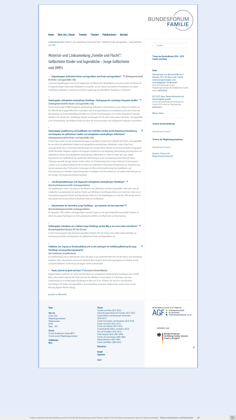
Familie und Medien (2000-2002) (109, 388)
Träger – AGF (53, 372)
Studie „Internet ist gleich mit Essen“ (68, 311)
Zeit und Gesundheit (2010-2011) (109, 377)
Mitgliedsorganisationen (57, 364)
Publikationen (109, 35)
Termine (83, 35)
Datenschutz (101, 392)
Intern (99, 406)
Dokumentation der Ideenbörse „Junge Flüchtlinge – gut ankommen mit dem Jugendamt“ (92, 233)
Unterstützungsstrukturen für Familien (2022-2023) (116, 359)
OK (205, 417)
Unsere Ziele (53, 362)
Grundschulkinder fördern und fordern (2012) (113, 375)
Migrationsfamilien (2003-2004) (108, 385)
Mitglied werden (54, 367)
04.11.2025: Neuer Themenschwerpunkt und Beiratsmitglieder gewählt (168, 98)
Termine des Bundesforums (163, 124)
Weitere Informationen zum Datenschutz (181, 417)
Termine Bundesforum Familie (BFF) (61, 379)
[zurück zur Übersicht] (58, 339)
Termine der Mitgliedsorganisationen (167, 140)
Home (51, 35)
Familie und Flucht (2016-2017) (108, 370)
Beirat (51, 370)
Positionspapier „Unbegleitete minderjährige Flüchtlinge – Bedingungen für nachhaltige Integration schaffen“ (93, 107)
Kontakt (124, 35)
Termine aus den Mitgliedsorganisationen (63, 382)
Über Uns (62, 35)
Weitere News (158, 113)
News (154, 71)
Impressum (101, 400)
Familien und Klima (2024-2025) (109, 356)
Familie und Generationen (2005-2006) (111, 383)
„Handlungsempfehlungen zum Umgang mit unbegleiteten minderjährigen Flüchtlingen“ (91, 206)
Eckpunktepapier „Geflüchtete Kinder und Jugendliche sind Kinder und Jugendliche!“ (89, 78)
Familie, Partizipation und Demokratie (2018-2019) (115, 367)
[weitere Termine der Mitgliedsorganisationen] (162, 155)
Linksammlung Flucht (56, 43)
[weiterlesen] (162, 91)
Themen (94, 35)
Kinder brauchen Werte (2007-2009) (110, 380)
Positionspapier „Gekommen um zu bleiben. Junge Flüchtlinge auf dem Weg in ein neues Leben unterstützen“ (90, 259)
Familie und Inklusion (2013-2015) (109, 372)
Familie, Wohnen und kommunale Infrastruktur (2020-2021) (114, 363)
